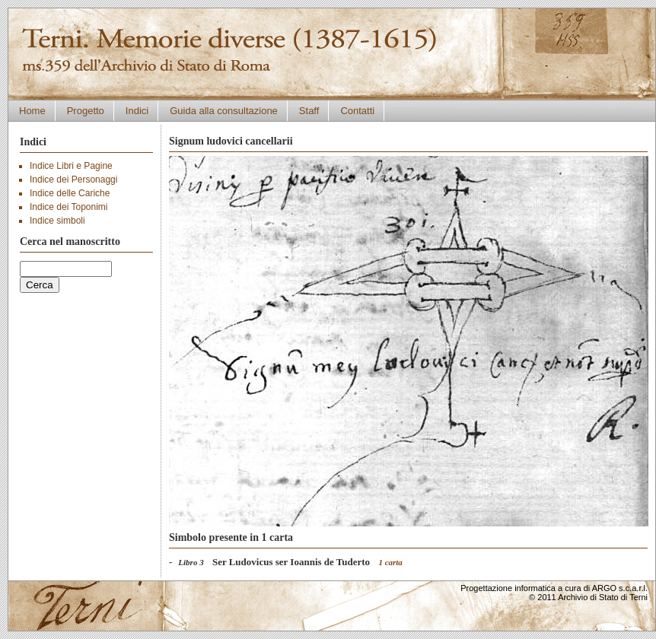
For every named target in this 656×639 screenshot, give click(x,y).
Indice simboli (57, 220)
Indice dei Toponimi (69, 207)
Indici (137, 110)
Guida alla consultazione (224, 110)
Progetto (85, 110)
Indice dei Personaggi (73, 179)
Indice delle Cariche (70, 193)
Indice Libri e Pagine (71, 166)
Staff (309, 110)
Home (32, 110)
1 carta (390, 562)
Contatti (357, 110)
